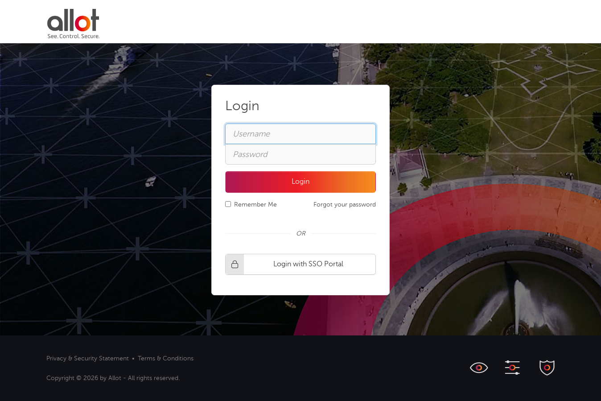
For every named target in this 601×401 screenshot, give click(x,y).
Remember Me (251, 204)
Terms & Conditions (165, 358)
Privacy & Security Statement (87, 358)
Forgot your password (344, 204)
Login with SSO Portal (284, 264)
